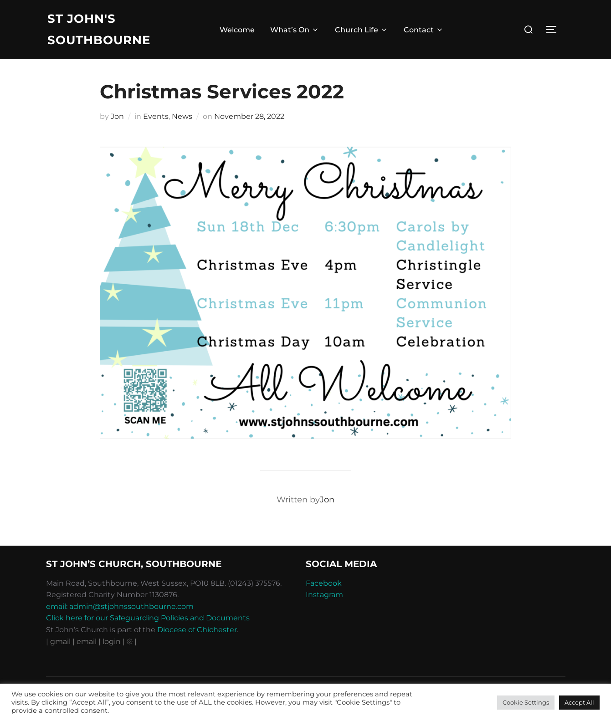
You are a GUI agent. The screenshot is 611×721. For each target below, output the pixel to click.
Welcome (237, 30)
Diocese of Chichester (197, 629)
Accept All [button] (579, 702)
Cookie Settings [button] (526, 702)
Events (156, 116)
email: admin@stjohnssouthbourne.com (120, 606)
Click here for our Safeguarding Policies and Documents (148, 618)
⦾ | (132, 641)
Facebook (324, 583)
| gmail (59, 641)
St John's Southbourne (98, 29)
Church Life (361, 30)
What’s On (294, 30)
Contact (424, 30)
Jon (117, 116)
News (182, 116)
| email (85, 641)
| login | (111, 641)
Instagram (324, 594)
